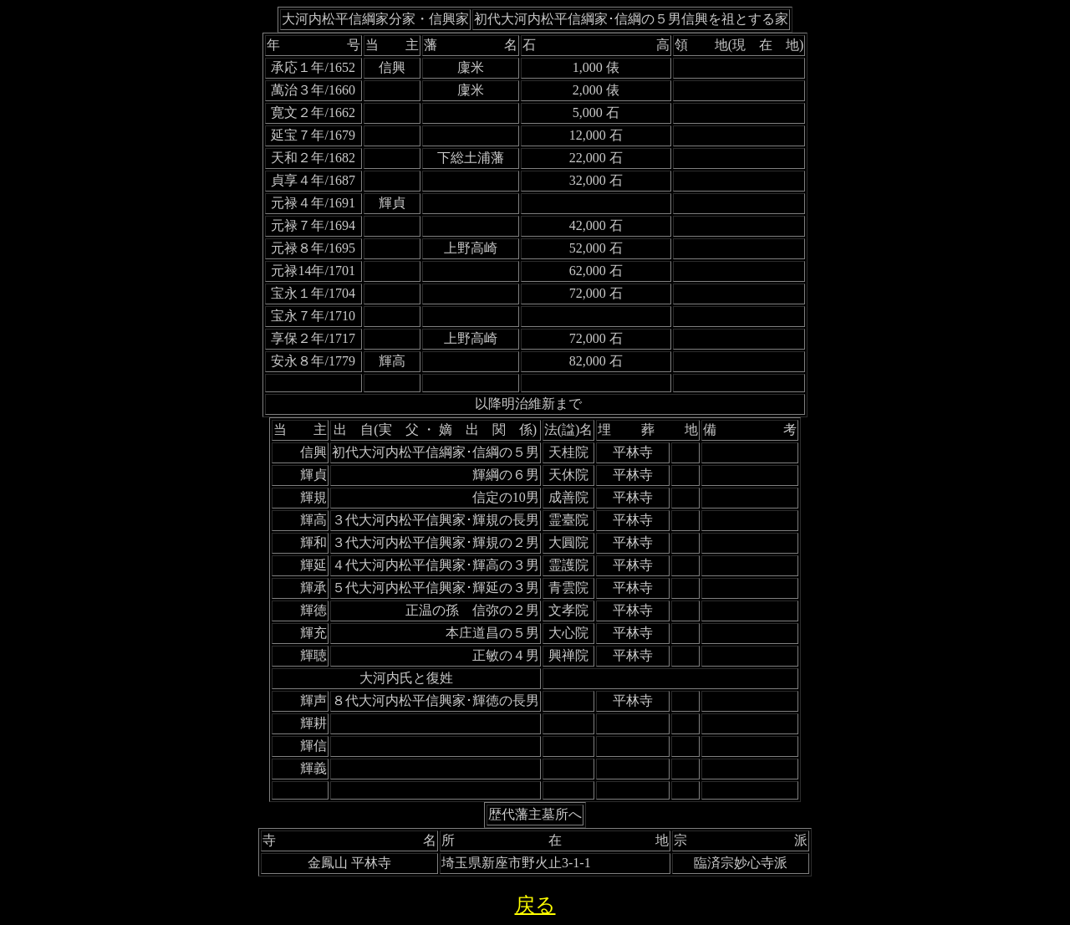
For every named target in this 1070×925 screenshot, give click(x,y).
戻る (535, 905)
